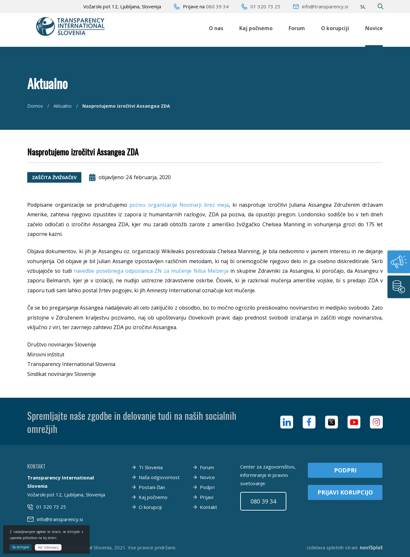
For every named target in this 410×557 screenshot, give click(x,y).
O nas (216, 28)
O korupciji (335, 28)
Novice (374, 28)
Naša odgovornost (159, 477)
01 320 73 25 (265, 6)
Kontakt (208, 507)
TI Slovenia (151, 467)
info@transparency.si (325, 6)
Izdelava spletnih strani (345, 547)
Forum (297, 28)
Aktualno (62, 106)
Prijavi (206, 497)
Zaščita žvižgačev (54, 177)
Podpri (207, 487)
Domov (35, 106)
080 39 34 (217, 6)
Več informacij (48, 547)
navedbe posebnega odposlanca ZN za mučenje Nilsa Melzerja (151, 270)
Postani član (152, 487)
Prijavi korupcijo (345, 492)
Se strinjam (20, 547)
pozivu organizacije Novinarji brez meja (179, 204)
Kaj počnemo (256, 28)
